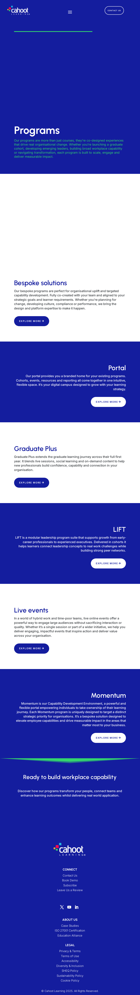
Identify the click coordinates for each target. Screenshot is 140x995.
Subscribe (70, 887)
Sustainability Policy (70, 978)
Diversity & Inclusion (70, 968)
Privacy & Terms (70, 953)
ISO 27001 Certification (70, 933)
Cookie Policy (70, 983)
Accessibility (70, 963)
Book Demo (70, 882)
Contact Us (70, 878)
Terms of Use (70, 958)
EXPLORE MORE (30, 321)
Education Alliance (69, 938)
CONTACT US (114, 10)
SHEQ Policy (70, 973)
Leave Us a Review (70, 892)
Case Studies (70, 928)
